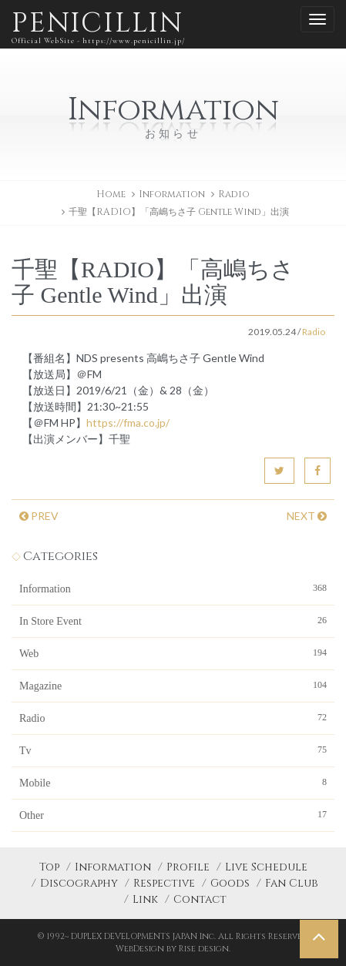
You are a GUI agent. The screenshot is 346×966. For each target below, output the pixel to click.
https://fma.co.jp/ (128, 422)
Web (173, 652)
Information (173, 588)
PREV (39, 515)
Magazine (173, 685)
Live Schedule (266, 867)
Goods (230, 883)
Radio (234, 194)
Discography (79, 883)
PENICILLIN (98, 27)
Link (145, 899)
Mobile (173, 782)
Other (173, 814)
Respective (164, 883)
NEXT (307, 515)
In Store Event (173, 620)
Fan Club (291, 883)
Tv (173, 749)
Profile (188, 867)
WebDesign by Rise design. (173, 948)
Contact (200, 899)
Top (49, 867)
